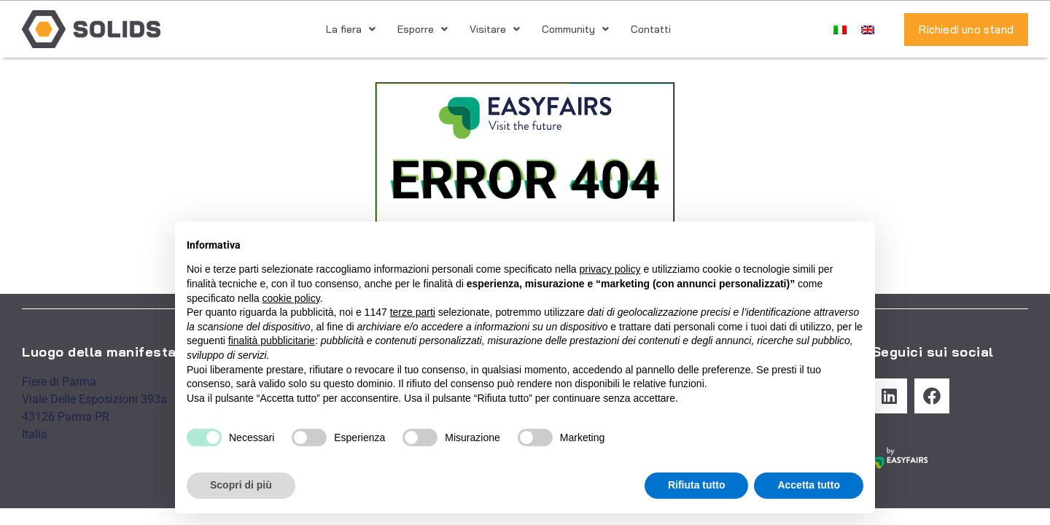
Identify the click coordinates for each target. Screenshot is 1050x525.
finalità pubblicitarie (271, 340)
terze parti (412, 312)
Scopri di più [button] (241, 485)
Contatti (651, 29)
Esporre (422, 29)
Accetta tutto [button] (808, 485)
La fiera (351, 29)
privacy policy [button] (610, 269)
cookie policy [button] (291, 298)
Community (575, 29)
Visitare (495, 29)
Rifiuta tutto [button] (697, 485)
